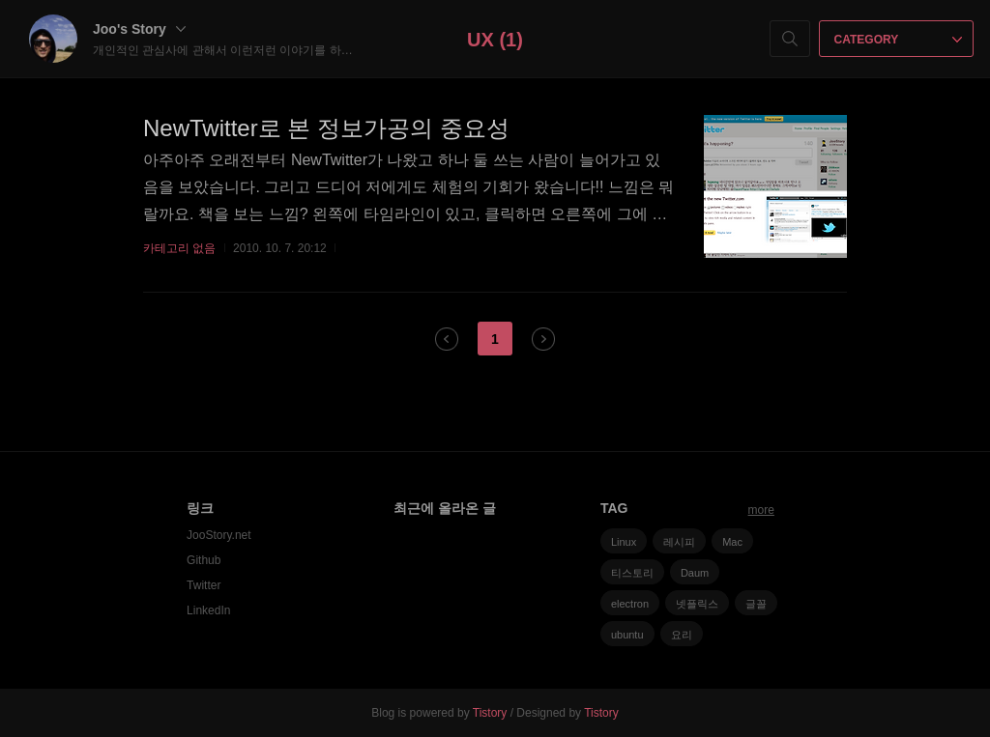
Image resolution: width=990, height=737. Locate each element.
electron (630, 603)
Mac (732, 542)
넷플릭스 (697, 603)
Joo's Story (139, 29)
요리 (681, 634)
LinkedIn (208, 610)
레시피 (679, 542)
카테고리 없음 (179, 248)
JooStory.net (218, 535)
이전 (446, 339)
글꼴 (756, 603)
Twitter (203, 585)
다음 (543, 339)
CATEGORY (898, 39)
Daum (695, 573)
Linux (623, 542)
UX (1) (495, 39)
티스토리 (632, 573)
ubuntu (627, 634)
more (761, 510)
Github (203, 560)
